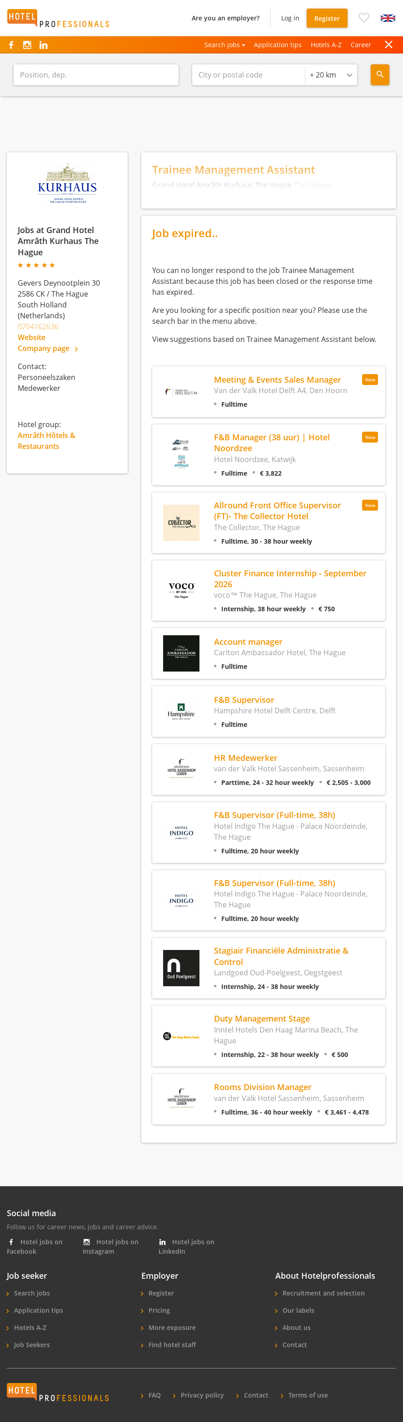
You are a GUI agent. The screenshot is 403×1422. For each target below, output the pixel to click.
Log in (290, 18)
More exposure (171, 1327)
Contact (294, 1344)
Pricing (158, 1310)
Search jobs (31, 1293)
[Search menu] (380, 74)
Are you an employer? (225, 18)
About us (296, 1327)
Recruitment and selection (323, 1293)
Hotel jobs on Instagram (111, 1246)
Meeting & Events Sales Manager (277, 379)
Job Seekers (31, 1344)
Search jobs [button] (222, 44)
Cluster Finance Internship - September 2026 (290, 578)
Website (31, 337)
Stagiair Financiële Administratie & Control (281, 956)
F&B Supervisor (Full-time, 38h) (274, 814)
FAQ (154, 1395)
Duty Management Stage (262, 1018)
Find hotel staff (171, 1344)
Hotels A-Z (326, 44)
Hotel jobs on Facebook (35, 1246)
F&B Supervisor (244, 699)
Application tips (278, 44)
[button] (363, 18)
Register (327, 18)
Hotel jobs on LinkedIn (186, 1246)
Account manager (248, 641)
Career (361, 44)
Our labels (297, 1310)
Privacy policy (201, 1395)
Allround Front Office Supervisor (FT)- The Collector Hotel (277, 510)
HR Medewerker (246, 757)
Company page (48, 348)
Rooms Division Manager (263, 1086)
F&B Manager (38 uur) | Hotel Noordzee (272, 442)
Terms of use (307, 1395)
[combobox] (331, 74)
